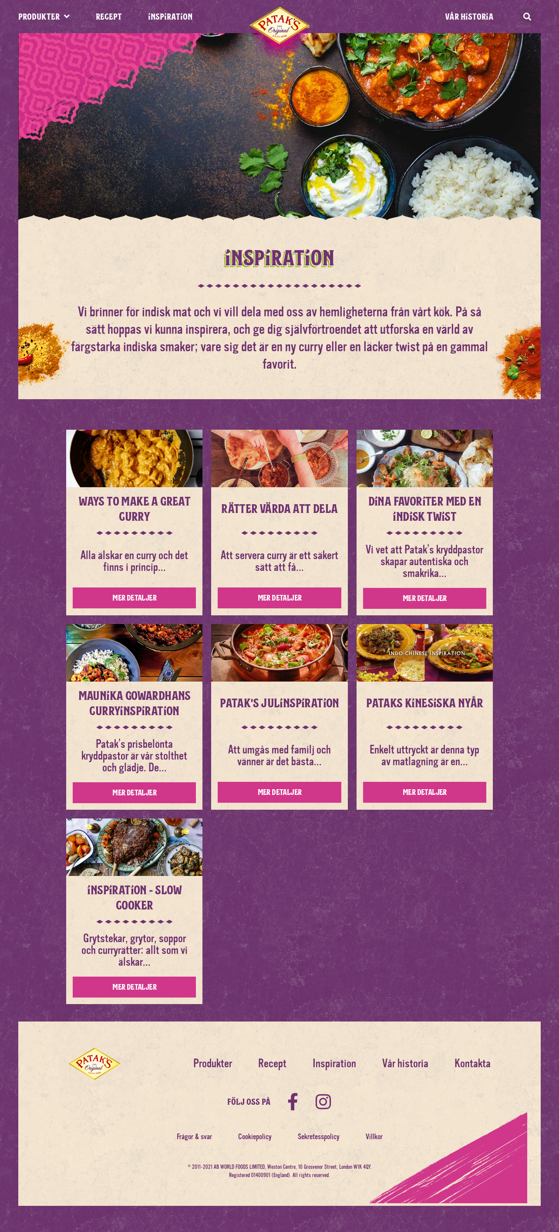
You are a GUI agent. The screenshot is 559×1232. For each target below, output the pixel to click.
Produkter (212, 1063)
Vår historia (469, 16)
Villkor (374, 1136)
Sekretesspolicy (319, 1136)
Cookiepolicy (255, 1136)
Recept (272, 1063)
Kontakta (473, 1063)
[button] (527, 17)
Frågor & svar (194, 1136)
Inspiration (334, 1063)
